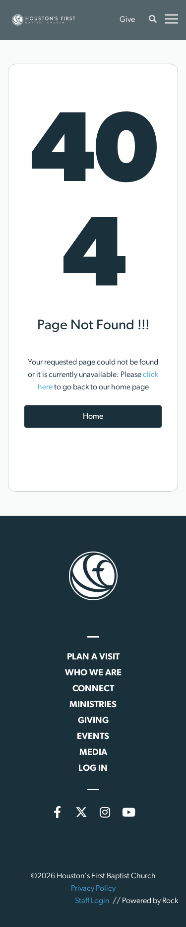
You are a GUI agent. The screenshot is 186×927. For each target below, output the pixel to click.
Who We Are (93, 673)
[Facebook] (57, 812)
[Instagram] (105, 812)
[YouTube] (129, 812)
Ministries (93, 705)
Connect (93, 689)
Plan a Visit (93, 657)
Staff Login (92, 901)
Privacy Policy (93, 889)
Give (127, 20)
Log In (93, 768)
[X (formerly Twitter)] (81, 812)
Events (93, 737)
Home (93, 417)
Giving (93, 721)
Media (93, 752)
